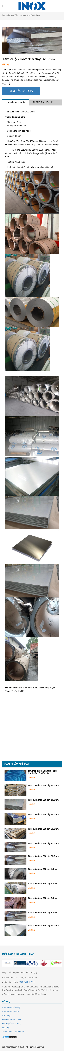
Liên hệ (31, 777)
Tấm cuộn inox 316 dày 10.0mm (43, 925)
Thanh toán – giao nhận (13, 1032)
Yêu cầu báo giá (21, 91)
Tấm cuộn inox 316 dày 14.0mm (43, 785)
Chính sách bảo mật (11, 1007)
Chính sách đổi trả (10, 1011)
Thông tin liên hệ (42, 102)
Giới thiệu (6, 1015)
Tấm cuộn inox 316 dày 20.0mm (43, 829)
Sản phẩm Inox (8, 15)
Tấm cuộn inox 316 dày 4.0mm (42, 869)
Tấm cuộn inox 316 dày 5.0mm (42, 883)
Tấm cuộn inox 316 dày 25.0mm (43, 843)
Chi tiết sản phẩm (15, 102)
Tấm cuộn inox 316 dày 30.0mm (43, 856)
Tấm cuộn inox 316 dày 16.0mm (43, 800)
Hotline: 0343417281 (11, 1019)
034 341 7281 (27, 982)
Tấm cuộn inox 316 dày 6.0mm (42, 898)
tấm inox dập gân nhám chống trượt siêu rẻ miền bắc (42, 772)
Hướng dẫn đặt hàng (11, 1023)
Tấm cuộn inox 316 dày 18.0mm (43, 814)
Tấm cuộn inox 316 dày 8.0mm (42, 912)
